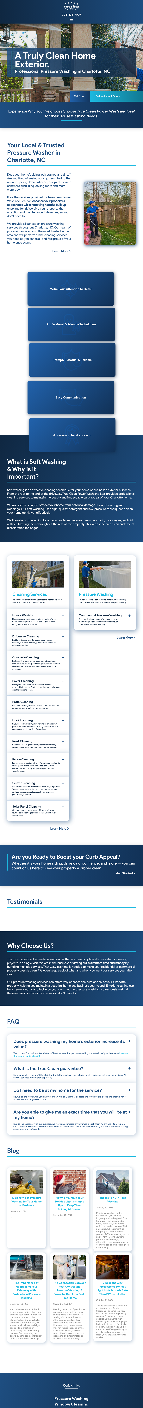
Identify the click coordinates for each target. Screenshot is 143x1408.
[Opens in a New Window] (56, 1325)
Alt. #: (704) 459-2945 (78, 1360)
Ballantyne (95, 1391)
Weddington (96, 1379)
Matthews (42, 1379)
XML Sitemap (94, 1403)
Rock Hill (41, 1387)
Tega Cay (95, 1387)
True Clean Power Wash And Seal (41, 1403)
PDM (116, 1403)
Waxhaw (15, 1383)
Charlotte (16, 1379)
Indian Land (70, 1387)
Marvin (41, 1383)
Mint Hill (68, 1383)
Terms (86, 1403)
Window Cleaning (71, 1295)
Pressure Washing (71, 1290)
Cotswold (69, 1391)
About (71, 1312)
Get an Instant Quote (106, 96)
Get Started (124, 765)
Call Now (79, 96)
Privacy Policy (77, 1403)
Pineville (68, 1379)
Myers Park (43, 1391)
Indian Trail (95, 1383)
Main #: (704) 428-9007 (78, 1356)
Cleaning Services (71, 1301)
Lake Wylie (16, 1391)
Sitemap (104, 1403)
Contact (71, 1306)
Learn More (60, 251)
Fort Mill (15, 1387)
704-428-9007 (71, 14)
